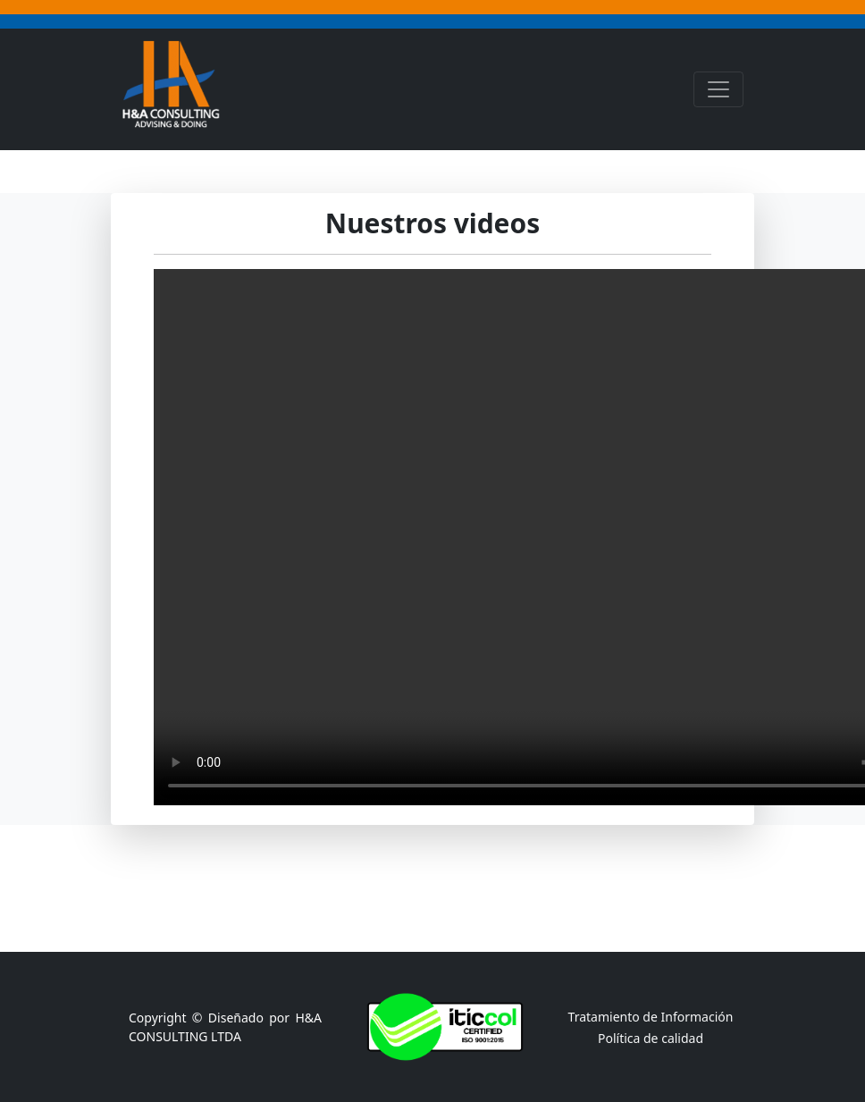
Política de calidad (650, 1038)
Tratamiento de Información (651, 1016)
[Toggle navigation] (718, 89)
